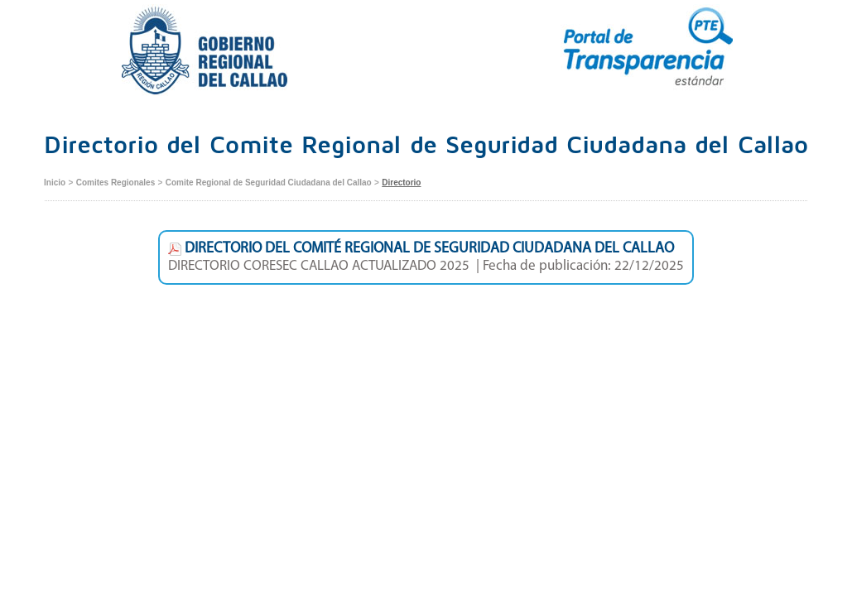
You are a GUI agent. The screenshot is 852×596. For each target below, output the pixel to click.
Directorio (401, 182)
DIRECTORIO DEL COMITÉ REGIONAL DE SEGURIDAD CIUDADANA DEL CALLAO (421, 249)
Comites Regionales (116, 182)
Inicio (54, 182)
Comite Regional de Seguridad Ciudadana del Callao (269, 182)
